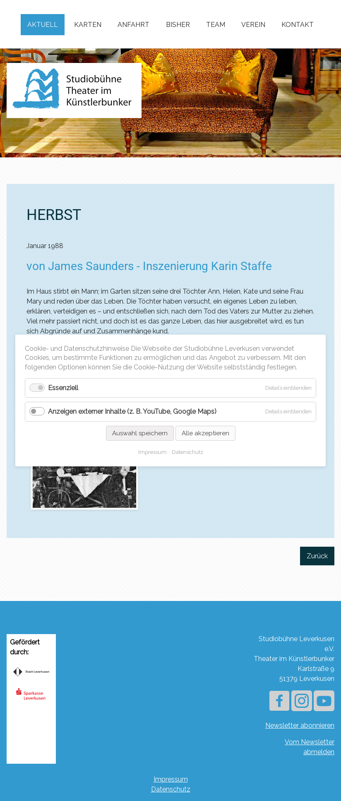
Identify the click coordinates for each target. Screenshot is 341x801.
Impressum (171, 779)
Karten (87, 25)
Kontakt (297, 25)
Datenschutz (170, 789)
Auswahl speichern (140, 433)
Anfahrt (133, 25)
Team (215, 25)
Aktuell (42, 25)
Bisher (178, 25)
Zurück (317, 556)
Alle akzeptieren (205, 433)
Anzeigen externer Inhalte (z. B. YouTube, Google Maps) (132, 412)
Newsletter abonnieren (299, 725)
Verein (253, 25)
